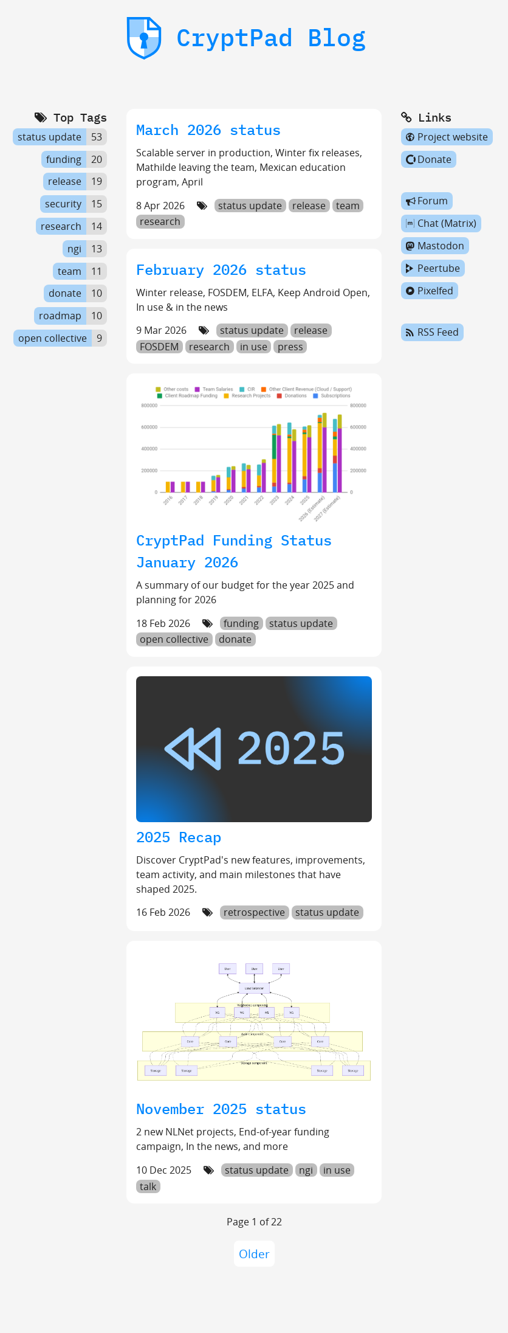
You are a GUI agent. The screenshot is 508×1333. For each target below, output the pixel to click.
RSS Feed (432, 332)
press (290, 346)
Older (254, 1253)
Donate (428, 159)
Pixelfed (429, 290)
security (63, 203)
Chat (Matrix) (441, 223)
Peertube (433, 268)
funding (241, 623)
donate (235, 639)
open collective (174, 639)
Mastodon (435, 245)
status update (250, 205)
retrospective (254, 912)
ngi (306, 1170)
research (160, 222)
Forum (427, 201)
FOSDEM (159, 346)
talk (148, 1186)
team (348, 205)
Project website (447, 137)
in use (253, 346)
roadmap (60, 315)
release (309, 205)
